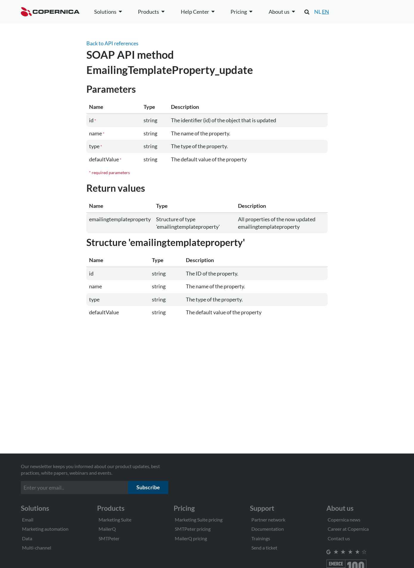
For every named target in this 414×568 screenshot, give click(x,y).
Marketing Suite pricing (198, 519)
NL (317, 11)
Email (27, 519)
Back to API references (112, 43)
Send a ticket (264, 547)
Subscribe (148, 487)
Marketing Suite (115, 519)
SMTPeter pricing (193, 529)
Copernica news (344, 519)
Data (27, 538)
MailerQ (107, 529)
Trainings (260, 538)
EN (325, 11)
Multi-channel (36, 547)
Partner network (268, 519)
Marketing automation (45, 529)
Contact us (339, 538)
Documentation (267, 529)
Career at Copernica (348, 529)
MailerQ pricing (191, 538)
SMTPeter (109, 538)
